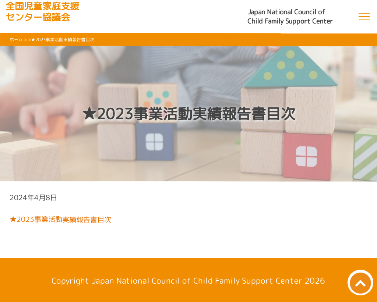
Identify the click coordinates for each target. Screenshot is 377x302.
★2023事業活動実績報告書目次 (60, 219)
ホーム (16, 39)
